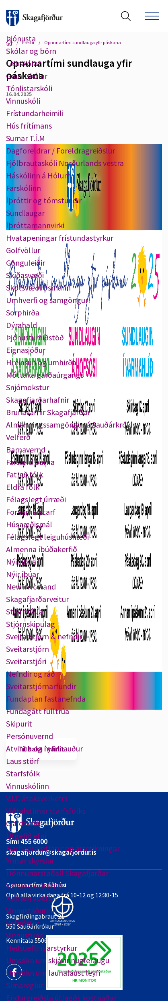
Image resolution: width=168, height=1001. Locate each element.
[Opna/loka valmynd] (152, 16)
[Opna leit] (126, 16)
